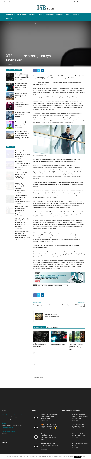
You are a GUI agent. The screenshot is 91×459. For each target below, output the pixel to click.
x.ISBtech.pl (4, 442)
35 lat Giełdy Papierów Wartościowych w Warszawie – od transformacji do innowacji (22, 222)
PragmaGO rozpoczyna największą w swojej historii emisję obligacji (39, 344)
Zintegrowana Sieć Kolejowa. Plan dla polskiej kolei (21, 95)
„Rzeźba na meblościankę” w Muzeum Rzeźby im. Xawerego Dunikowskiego (21, 186)
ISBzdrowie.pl (5, 438)
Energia (9, 18)
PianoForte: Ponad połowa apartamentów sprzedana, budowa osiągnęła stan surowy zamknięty (22, 135)
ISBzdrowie (23, 1)
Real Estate (76, 14)
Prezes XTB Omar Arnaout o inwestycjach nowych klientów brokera (49, 416)
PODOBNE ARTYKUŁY (39, 327)
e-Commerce (60, 14)
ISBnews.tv (4, 435)
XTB (67, 285)
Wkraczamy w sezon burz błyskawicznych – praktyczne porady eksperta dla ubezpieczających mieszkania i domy (76, 346)
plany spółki (50, 285)
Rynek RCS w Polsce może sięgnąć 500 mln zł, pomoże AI (49, 445)
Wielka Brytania (58, 285)
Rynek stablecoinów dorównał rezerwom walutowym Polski (21, 85)
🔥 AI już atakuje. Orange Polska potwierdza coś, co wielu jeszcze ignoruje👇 (49, 426)
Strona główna (9, 23)
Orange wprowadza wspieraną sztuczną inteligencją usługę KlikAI (48, 435)
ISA (46, 285)
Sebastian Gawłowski (51, 314)
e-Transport (50, 14)
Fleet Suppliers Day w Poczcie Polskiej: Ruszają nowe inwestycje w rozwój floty (21, 210)
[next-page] (37, 353)
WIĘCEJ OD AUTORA (52, 327)
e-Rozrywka (33, 14)
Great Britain (40, 285)
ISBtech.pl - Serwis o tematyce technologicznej (13, 414)
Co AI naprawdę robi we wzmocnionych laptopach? (22, 114)
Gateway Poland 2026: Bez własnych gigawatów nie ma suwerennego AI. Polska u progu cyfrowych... (22, 235)
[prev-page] (34, 353)
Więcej (83, 456)
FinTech (41, 14)
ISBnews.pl (4, 433)
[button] (87, 15)
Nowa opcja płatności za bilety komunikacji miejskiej (73, 305)
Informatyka (10, 14)
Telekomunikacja (22, 14)
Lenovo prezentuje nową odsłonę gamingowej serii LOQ (22, 123)
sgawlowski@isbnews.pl (7, 427)
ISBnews (28, 1)
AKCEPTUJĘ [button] (77, 456)
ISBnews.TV (17, 1)
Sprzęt (68, 14)
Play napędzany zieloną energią (41, 305)
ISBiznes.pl (4, 440)
